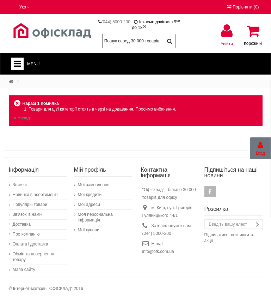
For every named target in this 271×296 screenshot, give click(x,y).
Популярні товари (30, 201)
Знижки (20, 181)
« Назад (22, 118)
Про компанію (26, 230)
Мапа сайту (24, 266)
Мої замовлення (94, 181)
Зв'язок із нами (27, 210)
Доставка (22, 220)
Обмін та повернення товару (33, 253)
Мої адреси (89, 201)
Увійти (227, 43)
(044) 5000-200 (115, 21)
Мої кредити (90, 191)
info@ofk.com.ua (158, 247)
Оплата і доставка (30, 240)
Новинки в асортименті (35, 191)
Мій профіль (90, 166)
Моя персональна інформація (95, 213)
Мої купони (88, 226)
